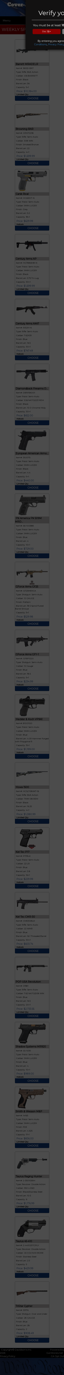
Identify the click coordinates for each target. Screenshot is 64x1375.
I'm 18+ (46, 31)
